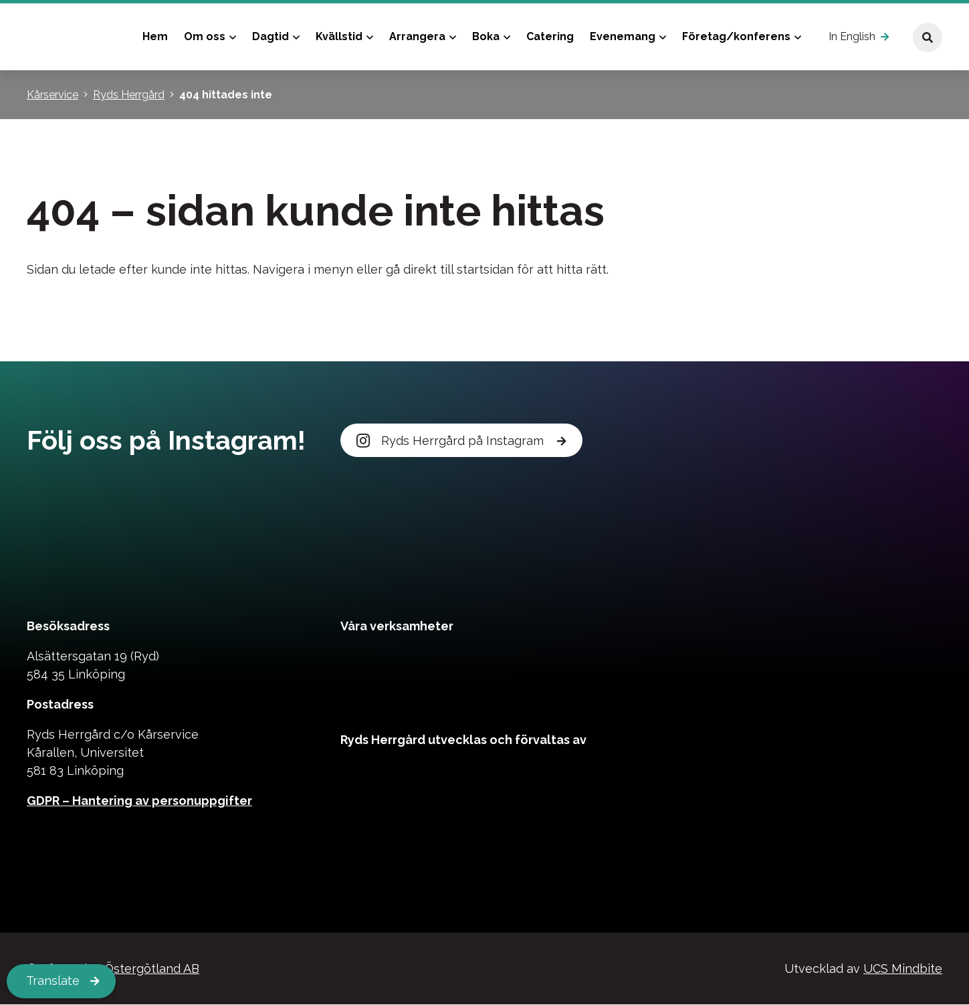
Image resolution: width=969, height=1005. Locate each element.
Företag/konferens (736, 36)
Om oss (204, 36)
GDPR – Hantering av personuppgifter (139, 801)
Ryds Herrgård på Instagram (451, 440)
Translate (53, 981)
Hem (155, 36)
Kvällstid (339, 36)
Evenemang (622, 36)
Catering (550, 36)
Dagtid (270, 36)
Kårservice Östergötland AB (119, 969)
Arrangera (417, 36)
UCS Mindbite (902, 969)
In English (852, 36)
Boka (486, 36)
